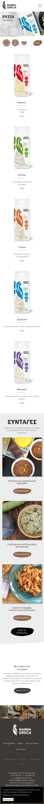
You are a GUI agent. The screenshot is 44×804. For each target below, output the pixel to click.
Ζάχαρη (20, 743)
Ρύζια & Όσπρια (9, 743)
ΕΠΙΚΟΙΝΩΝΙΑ (34, 759)
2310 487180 (16, 775)
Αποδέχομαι (8, 799)
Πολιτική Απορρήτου (26, 783)
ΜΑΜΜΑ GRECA (21, 690)
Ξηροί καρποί (21, 749)
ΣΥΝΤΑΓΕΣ (23, 759)
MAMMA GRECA (11, 759)
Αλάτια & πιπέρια (32, 743)
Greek (24, 764)
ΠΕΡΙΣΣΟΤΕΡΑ (21, 491)
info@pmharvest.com (23, 778)
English (21, 764)
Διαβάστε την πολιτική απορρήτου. (16, 795)
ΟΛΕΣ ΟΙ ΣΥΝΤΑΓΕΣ (21, 631)
